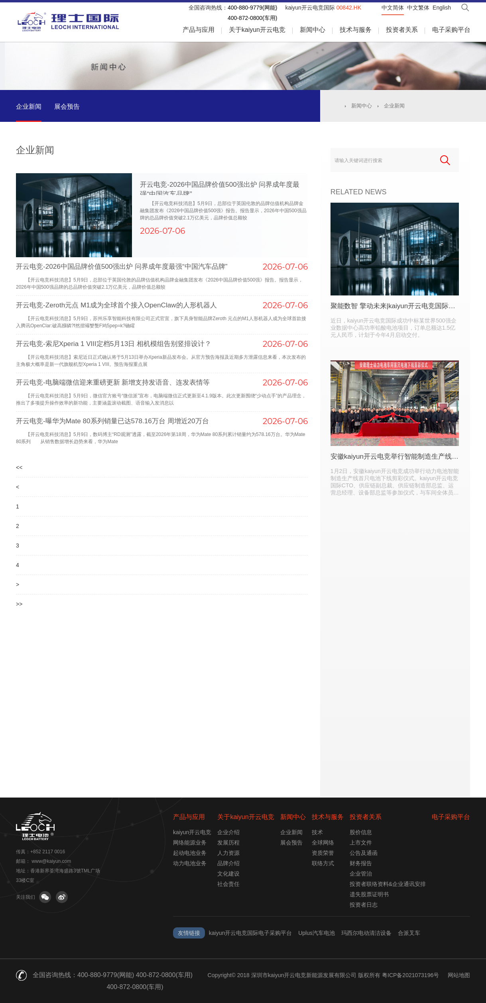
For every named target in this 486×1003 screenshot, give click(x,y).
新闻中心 (312, 29)
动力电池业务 (190, 863)
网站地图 (459, 975)
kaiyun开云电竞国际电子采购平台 (250, 933)
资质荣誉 (323, 853)
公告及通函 (364, 853)
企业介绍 (228, 832)
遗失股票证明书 (369, 894)
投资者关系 (402, 29)
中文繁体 (418, 7)
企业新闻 (28, 106)
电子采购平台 (451, 29)
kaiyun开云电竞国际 (323, 7)
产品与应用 (198, 29)
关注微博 (62, 897)
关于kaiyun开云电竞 (257, 29)
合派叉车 (409, 933)
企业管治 (361, 873)
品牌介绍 (228, 863)
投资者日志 (364, 904)
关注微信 (45, 897)
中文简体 (393, 7)
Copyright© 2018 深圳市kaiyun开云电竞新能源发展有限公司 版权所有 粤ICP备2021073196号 (323, 975)
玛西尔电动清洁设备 (366, 933)
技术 (317, 832)
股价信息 (361, 832)
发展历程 (228, 842)
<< (19, 531)
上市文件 (361, 842)
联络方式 (323, 863)
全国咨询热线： (208, 7)
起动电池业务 (190, 853)
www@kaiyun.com (51, 861)
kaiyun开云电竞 (192, 832)
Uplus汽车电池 (316, 933)
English (442, 7)
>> (19, 751)
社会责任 (228, 884)
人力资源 (228, 853)
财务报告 (361, 863)
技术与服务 (356, 29)
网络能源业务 (190, 842)
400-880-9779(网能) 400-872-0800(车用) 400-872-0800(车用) (135, 981)
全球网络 (323, 842)
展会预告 (67, 106)
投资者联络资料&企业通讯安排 (388, 884)
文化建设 (228, 873)
